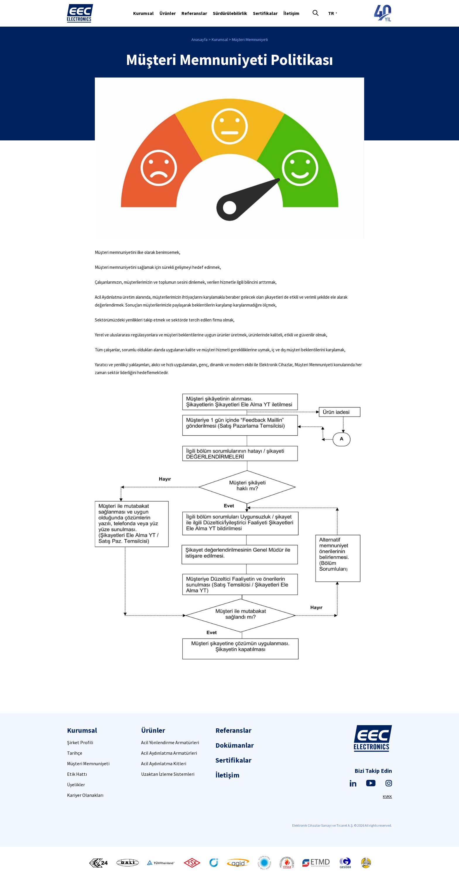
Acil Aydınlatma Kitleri (163, 763)
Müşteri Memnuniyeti (250, 39)
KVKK (387, 796)
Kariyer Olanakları (85, 795)
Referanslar (194, 13)
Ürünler (168, 13)
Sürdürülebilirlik (230, 13)
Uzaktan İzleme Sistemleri (167, 774)
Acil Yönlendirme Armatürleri (170, 742)
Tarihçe (74, 753)
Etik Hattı (77, 774)
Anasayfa (199, 39)
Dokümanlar (234, 745)
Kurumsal (143, 13)
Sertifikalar (265, 13)
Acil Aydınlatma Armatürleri (169, 753)
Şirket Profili (80, 742)
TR (331, 13)
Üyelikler (76, 784)
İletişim (291, 13)
